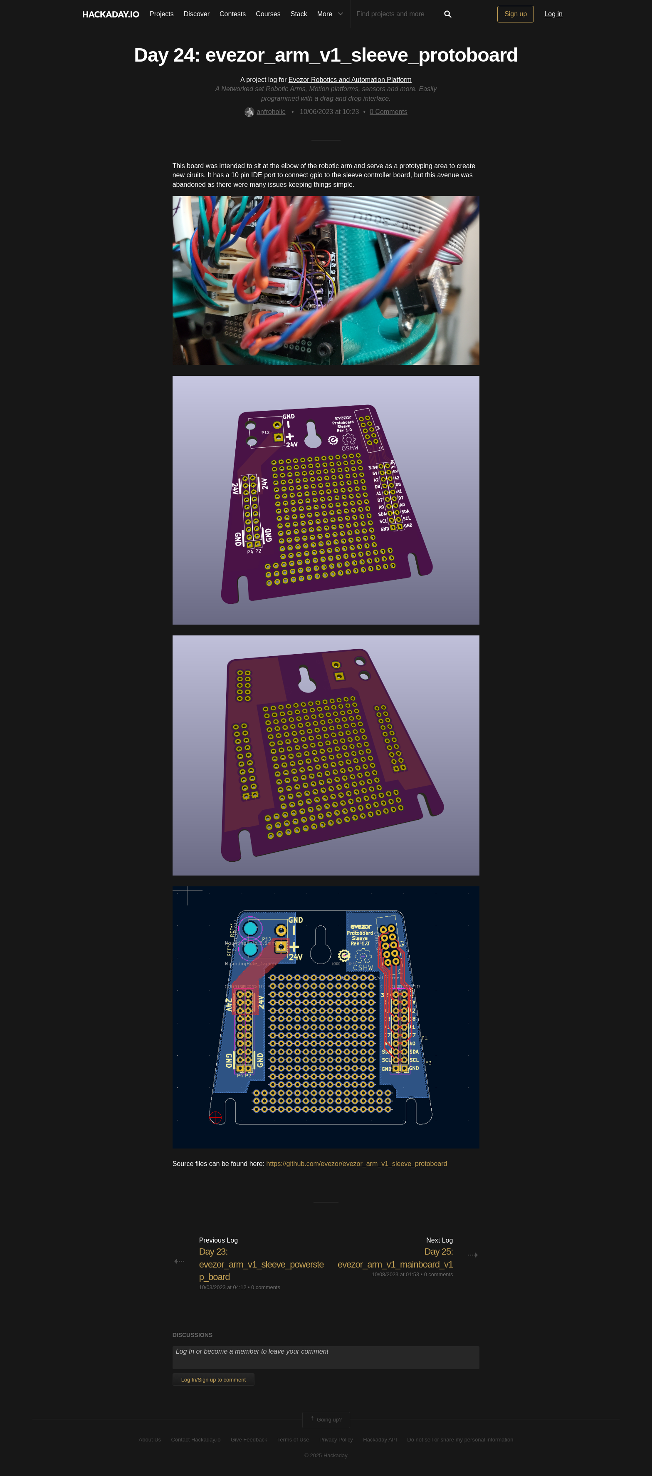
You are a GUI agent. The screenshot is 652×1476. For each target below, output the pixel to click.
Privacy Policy (336, 1439)
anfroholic (264, 111)
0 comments (265, 1287)
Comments (389, 111)
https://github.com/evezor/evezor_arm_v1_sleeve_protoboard (357, 1163)
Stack (299, 13)
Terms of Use (293, 1439)
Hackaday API (380, 1439)
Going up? (325, 1419)
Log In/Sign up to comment (213, 1380)
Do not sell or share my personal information (460, 1439)
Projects (162, 13)
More (332, 14)
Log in (553, 13)
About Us (150, 1439)
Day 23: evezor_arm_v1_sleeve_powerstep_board (261, 1264)
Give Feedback (249, 1439)
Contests (233, 13)
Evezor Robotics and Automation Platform (350, 79)
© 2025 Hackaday (326, 1455)
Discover (197, 13)
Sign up (515, 13)
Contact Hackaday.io (196, 1439)
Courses (268, 13)
